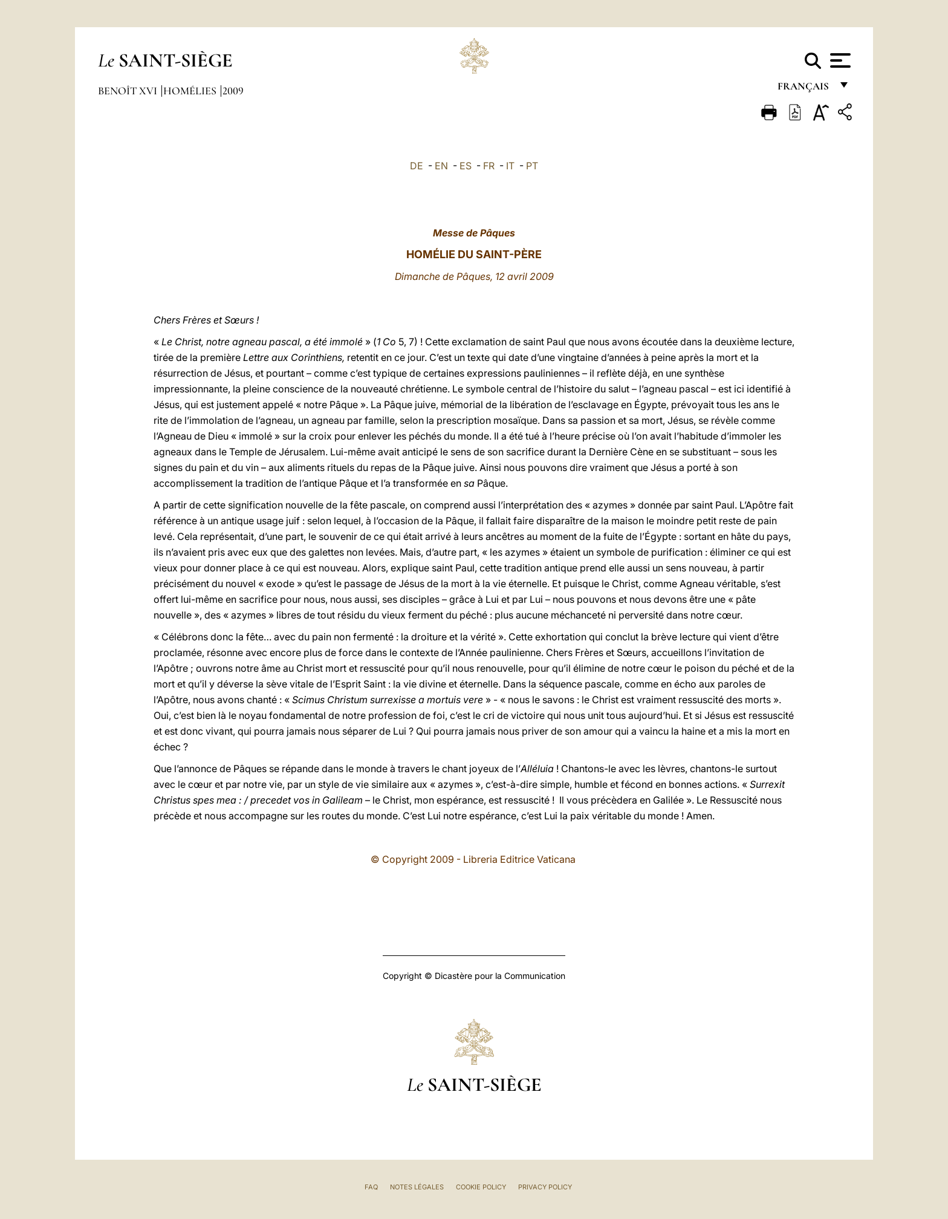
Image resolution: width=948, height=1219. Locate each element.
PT (532, 166)
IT (510, 166)
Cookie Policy (481, 1187)
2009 (233, 90)
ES (465, 166)
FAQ (371, 1187)
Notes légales (417, 1187)
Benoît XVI (129, 90)
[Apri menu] (839, 60)
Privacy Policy (545, 1187)
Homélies (191, 90)
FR (489, 166)
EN (441, 166)
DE (416, 166)
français (804, 89)
